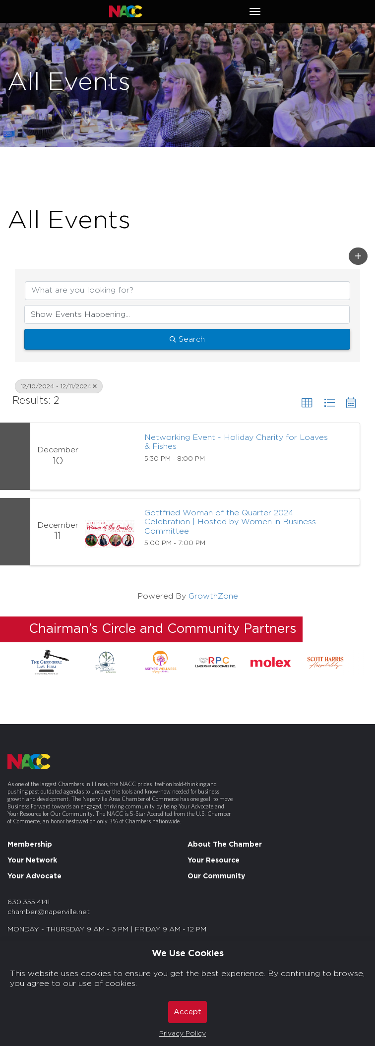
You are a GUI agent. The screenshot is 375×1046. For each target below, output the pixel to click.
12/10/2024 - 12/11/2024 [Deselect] (59, 386)
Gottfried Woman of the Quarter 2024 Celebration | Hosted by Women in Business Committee (230, 522)
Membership (29, 844)
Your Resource (214, 860)
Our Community (216, 876)
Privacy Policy (182, 1033)
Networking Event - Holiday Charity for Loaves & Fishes (236, 441)
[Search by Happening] (187, 314)
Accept (187, 1012)
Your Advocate (34, 876)
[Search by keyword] (187, 290)
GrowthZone (213, 596)
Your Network (32, 860)
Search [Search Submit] (187, 339)
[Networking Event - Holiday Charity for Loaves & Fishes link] (109, 456)
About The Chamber (225, 844)
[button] (358, 256)
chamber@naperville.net (48, 912)
